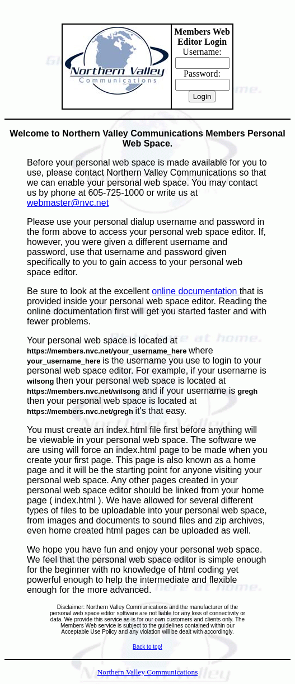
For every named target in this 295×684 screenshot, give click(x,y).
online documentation (196, 291)
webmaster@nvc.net (68, 202)
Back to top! (147, 647)
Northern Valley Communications (147, 672)
